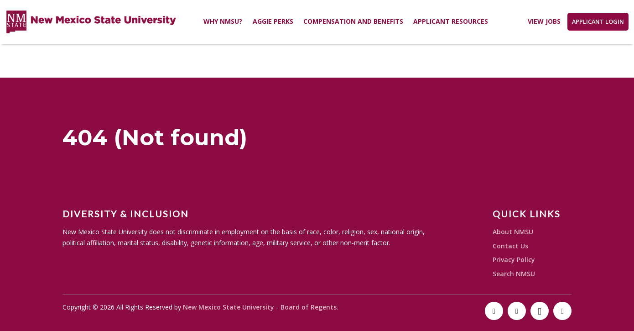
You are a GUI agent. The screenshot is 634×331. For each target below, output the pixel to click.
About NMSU (513, 231)
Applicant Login (598, 21)
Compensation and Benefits (353, 21)
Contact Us (510, 246)
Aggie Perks (273, 21)
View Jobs (544, 21)
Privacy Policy (514, 259)
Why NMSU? (222, 21)
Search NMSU (514, 273)
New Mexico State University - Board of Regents (260, 307)
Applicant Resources (450, 21)
